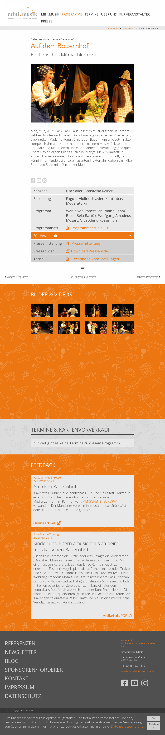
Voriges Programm (16, 277)
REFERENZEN (20, 643)
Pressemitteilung (86, 243)
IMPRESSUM (19, 687)
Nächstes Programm (147, 277)
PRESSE (46, 21)
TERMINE (91, 14)
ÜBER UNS (109, 14)
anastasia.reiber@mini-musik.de (137, 671)
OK (153, 718)
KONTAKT (17, 678)
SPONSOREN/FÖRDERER (24, 669)
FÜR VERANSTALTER (134, 14)
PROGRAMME (72, 14)
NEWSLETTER (21, 652)
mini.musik (113, 28)
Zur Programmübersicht (82, 277)
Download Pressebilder (90, 251)
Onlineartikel (47, 523)
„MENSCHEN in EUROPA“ (99, 501)
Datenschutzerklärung (127, 726)
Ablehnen (154, 725)
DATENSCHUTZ (23, 695)
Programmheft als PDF (91, 227)
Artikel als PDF (117, 615)
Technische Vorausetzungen (95, 258)
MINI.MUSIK (50, 14)
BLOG (12, 660)
